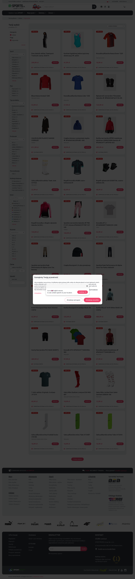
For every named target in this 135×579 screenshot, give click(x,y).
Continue (82, 292)
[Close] (87, 286)
